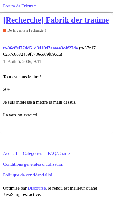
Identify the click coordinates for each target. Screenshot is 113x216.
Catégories (32, 153)
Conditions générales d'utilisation (33, 164)
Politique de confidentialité (27, 174)
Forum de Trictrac (19, 6)
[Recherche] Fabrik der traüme (56, 20)
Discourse (37, 188)
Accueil (10, 153)
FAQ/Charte (59, 153)
